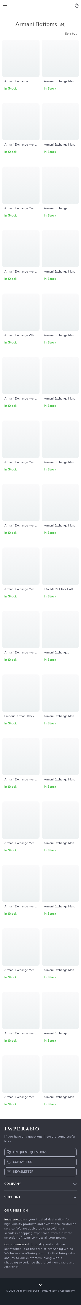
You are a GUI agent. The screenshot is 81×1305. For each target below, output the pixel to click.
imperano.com (14, 1219)
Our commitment (17, 1244)
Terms (43, 1290)
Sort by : (71, 33)
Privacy (52, 1290)
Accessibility (67, 1290)
